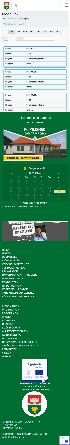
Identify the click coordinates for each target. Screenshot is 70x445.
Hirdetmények (11, 285)
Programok (10, 313)
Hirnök (7, 356)
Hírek (6, 250)
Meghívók (26, 19)
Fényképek (9, 349)
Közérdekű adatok (15, 289)
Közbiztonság (11, 334)
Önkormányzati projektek (20, 275)
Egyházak (9, 320)
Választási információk (18, 296)
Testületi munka (13, 267)
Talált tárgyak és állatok (20, 345)
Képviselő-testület (15, 264)
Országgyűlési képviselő (19, 342)
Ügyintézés (9, 257)
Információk (10, 306)
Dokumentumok (12, 278)
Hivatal (7, 253)
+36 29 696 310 (10, 425)
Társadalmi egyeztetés (18, 293)
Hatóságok (9, 338)
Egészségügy (11, 327)
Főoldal (5, 19)
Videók (6, 352)
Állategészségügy (15, 331)
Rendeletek (10, 282)
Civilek (7, 317)
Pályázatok (10, 271)
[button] (67, 4)
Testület (15, 19)
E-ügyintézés (11, 260)
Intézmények (10, 309)
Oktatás (7, 324)
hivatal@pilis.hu (12, 428)
